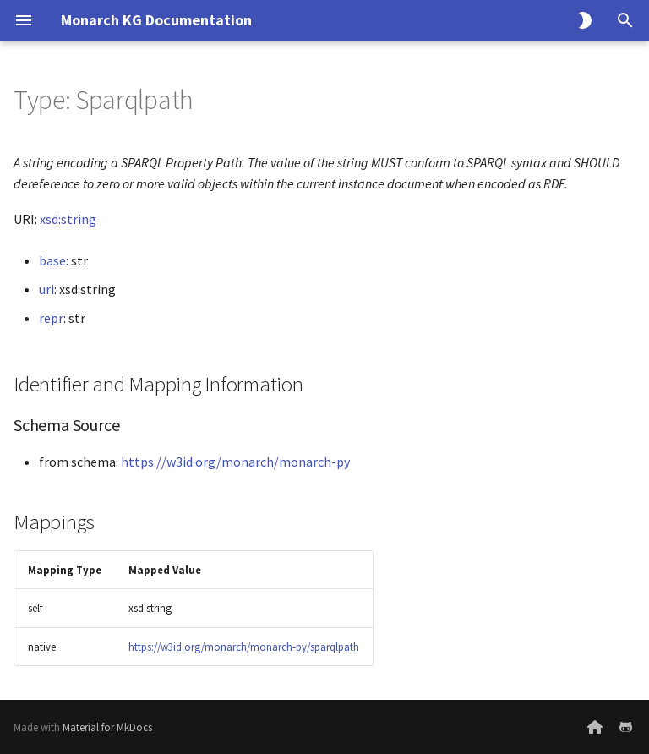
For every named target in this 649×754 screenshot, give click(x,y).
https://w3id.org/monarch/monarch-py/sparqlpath (243, 646)
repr (51, 317)
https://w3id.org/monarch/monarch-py (235, 461)
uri (46, 289)
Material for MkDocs (107, 727)
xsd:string (68, 218)
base (52, 260)
